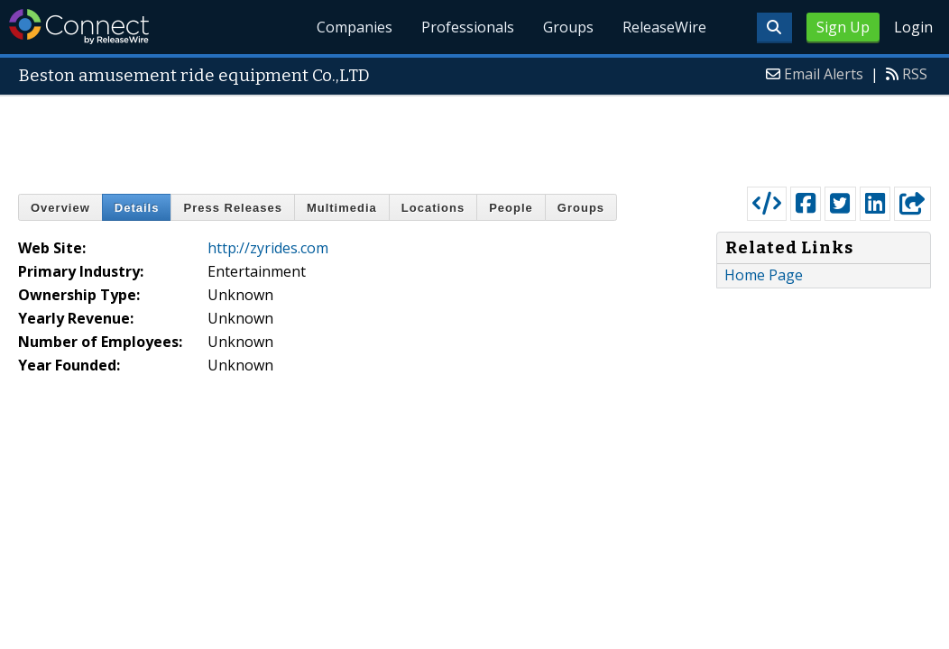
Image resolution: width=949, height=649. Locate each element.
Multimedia (342, 208)
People (511, 208)
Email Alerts (823, 74)
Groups (568, 27)
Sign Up (843, 27)
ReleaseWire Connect (79, 26)
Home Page (763, 275)
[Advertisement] (474, 137)
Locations (433, 208)
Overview (60, 208)
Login (913, 27)
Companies (355, 27)
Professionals (467, 27)
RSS (914, 74)
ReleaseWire (664, 27)
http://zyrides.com (267, 248)
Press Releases (232, 208)
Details (137, 208)
